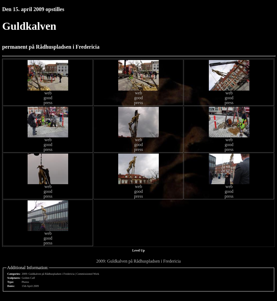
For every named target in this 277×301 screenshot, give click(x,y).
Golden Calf (28, 277)
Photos (25, 281)
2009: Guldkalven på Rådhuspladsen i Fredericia (138, 261)
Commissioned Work (87, 273)
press (48, 102)
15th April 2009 (30, 286)
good (48, 97)
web (48, 93)
